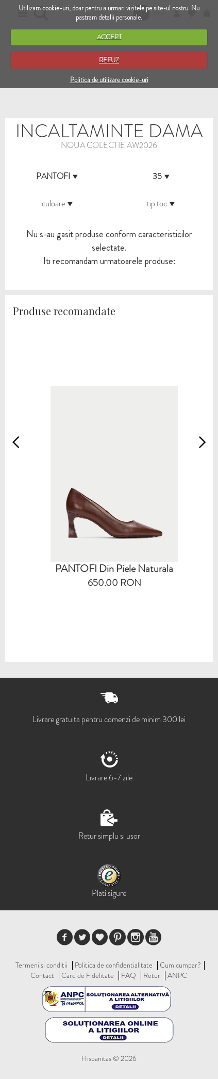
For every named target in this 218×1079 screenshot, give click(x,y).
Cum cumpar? (180, 965)
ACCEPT (109, 37)
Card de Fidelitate (87, 975)
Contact (42, 975)
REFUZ (109, 60)
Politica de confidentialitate (114, 965)
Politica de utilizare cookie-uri (109, 80)
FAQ (128, 975)
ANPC (177, 975)
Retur (151, 975)
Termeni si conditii (41, 965)
